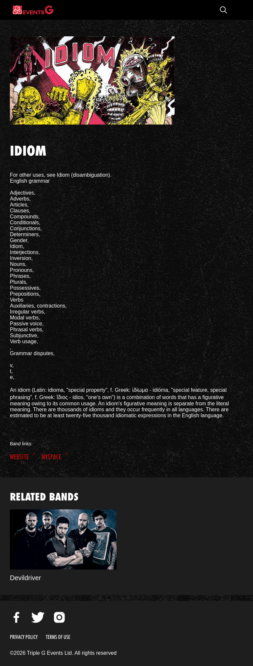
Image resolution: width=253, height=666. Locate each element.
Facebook (16, 617)
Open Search (223, 10)
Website (19, 457)
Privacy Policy (24, 637)
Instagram (59, 617)
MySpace (51, 457)
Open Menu (236, 10)
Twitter (37, 617)
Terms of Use (58, 637)
